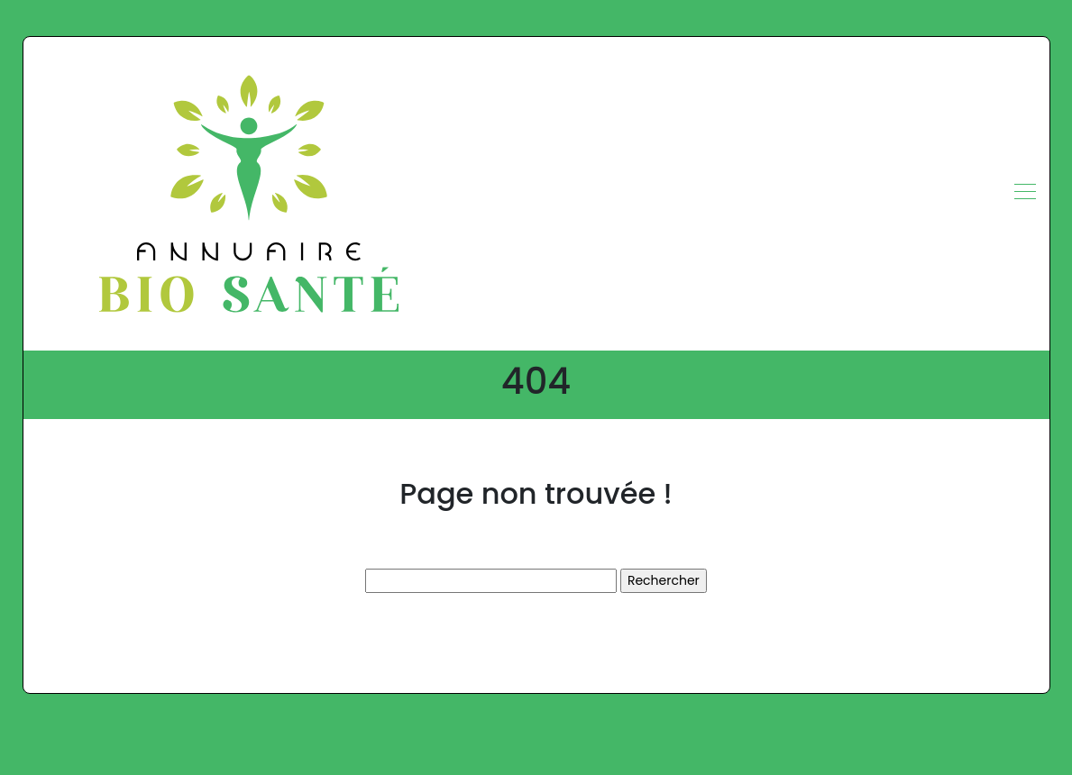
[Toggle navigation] (1024, 194)
